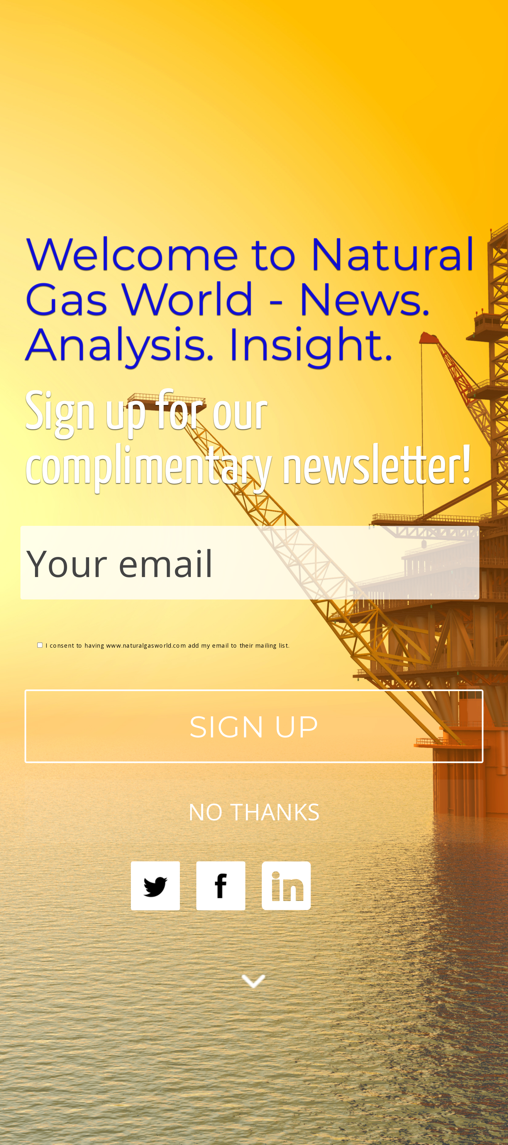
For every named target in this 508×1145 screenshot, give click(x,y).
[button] (254, 298)
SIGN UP (254, 726)
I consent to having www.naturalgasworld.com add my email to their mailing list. (163, 645)
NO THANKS (254, 811)
